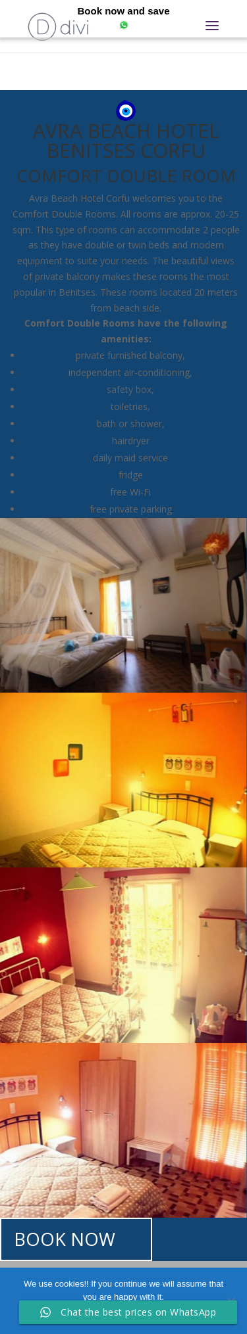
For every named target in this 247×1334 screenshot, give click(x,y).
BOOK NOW (64, 1239)
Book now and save (123, 10)
